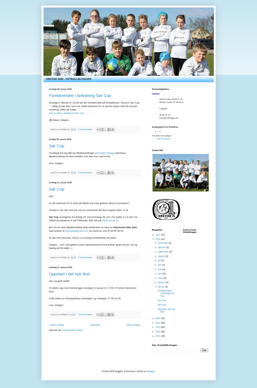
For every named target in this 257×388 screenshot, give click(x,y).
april (160, 273)
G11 (159, 131)
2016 (158, 239)
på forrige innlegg (104, 153)
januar (161, 286)
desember (163, 243)
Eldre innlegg (133, 325)
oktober (162, 247)
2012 (158, 331)
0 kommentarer (85, 129)
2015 (158, 318)
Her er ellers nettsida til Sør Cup (66, 113)
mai (160, 269)
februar (162, 282)
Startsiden (95, 325)
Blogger (151, 371)
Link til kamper (163, 138)
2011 (158, 336)
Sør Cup (56, 146)
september (163, 251)
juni (160, 265)
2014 (158, 323)
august (161, 256)
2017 (158, 235)
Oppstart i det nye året (69, 274)
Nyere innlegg (57, 325)
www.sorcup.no (110, 220)
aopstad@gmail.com (76, 230)
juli (159, 260)
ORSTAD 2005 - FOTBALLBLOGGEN (68, 78)
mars (161, 278)
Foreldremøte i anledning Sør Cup (80, 95)
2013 (158, 327)
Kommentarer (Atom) (72, 330)
